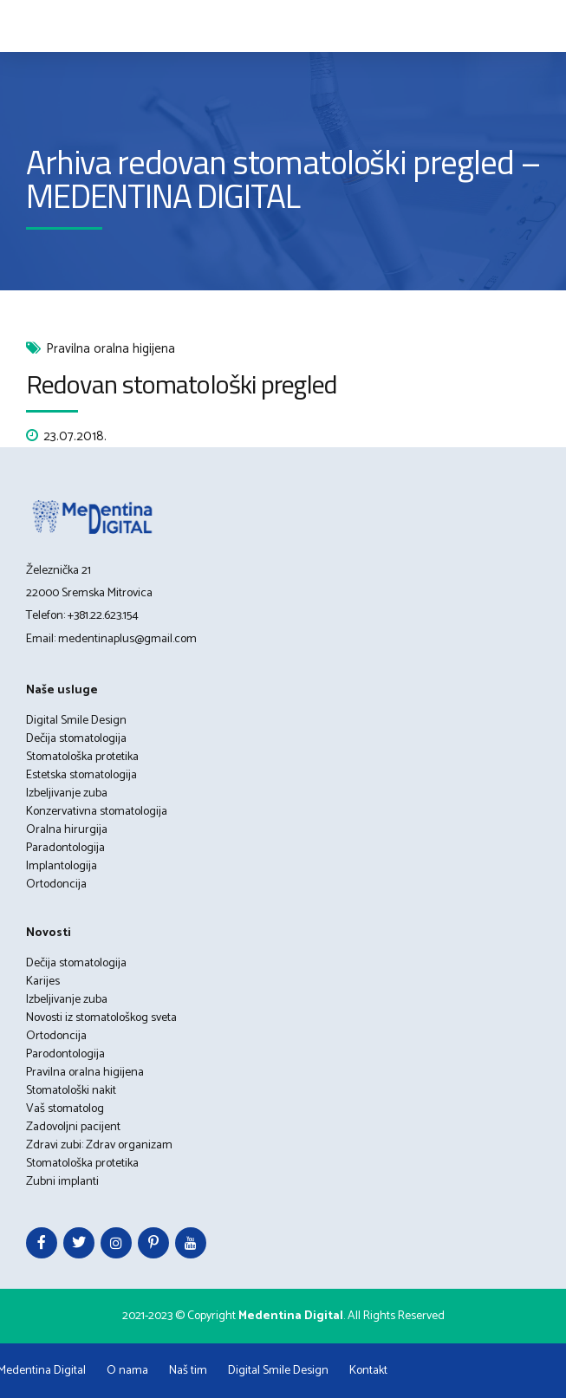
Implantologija (61, 866)
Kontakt (368, 1371)
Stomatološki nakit (71, 1091)
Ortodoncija (56, 884)
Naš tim (188, 1371)
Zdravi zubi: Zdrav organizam (99, 1145)
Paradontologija (65, 848)
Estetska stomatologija (81, 775)
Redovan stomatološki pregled (181, 384)
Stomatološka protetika (82, 757)
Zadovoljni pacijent (73, 1127)
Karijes (43, 982)
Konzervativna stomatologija (96, 812)
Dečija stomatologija (76, 739)
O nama (127, 1371)
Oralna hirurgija (66, 830)
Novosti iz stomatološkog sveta (101, 1018)
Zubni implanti (62, 1182)
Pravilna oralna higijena (110, 349)
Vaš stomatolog (65, 1109)
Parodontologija (65, 1054)
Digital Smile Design (76, 721)
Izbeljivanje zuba (66, 793)
